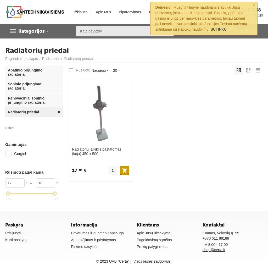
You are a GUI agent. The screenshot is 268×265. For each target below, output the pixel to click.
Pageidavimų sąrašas (154, 240)
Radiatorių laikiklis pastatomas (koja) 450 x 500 (96, 151)
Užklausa (80, 12)
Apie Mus (103, 12)
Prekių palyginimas (152, 247)
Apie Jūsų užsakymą (153, 233)
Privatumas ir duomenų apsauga (97, 233)
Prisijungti (13, 233)
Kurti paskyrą (16, 240)
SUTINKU (219, 29)
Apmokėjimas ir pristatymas (93, 240)
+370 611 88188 (216, 238)
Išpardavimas (130, 12)
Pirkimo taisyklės (84, 247)
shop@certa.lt (214, 250)
